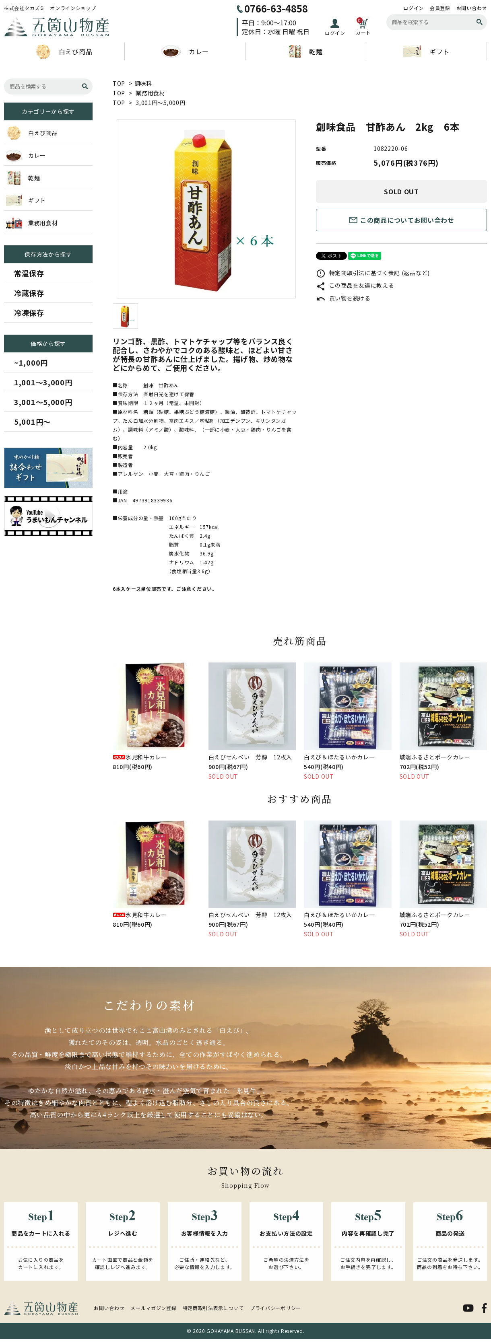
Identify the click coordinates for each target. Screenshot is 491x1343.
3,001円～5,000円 (160, 103)
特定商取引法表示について (213, 1307)
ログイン (413, 8)
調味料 (143, 83)
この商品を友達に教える (355, 285)
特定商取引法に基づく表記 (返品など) (373, 273)
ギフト (426, 51)
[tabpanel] (206, 208)
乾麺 (305, 51)
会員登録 (440, 8)
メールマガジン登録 (153, 1307)
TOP (119, 83)
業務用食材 (150, 93)
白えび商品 (64, 51)
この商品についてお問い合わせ (401, 220)
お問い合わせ (471, 8)
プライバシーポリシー (275, 1307)
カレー (185, 51)
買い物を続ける (343, 298)
